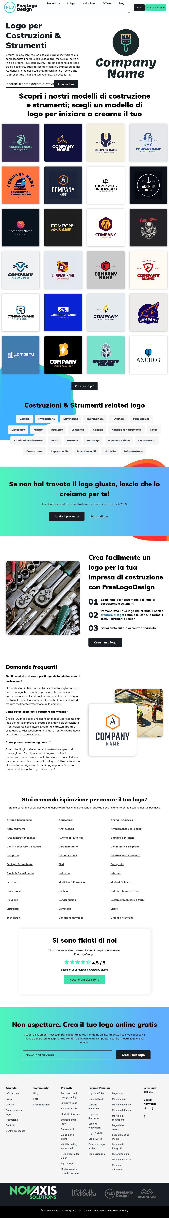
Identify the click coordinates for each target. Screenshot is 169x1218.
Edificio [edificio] (24, 418)
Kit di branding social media (69, 1146)
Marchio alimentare (118, 1167)
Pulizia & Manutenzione (125, 891)
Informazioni (12, 1093)
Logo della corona (118, 1127)
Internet (116, 873)
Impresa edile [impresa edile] (60, 451)
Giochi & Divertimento (20, 873)
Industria (64, 873)
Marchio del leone (122, 1110)
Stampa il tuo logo (68, 1121)
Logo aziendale (96, 1154)
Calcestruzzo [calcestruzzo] (146, 440)
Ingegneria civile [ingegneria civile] (119, 440)
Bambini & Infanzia (123, 837)
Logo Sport (118, 1093)
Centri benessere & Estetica (24, 846)
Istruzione (13, 882)
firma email (67, 1129)
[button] (20, 143)
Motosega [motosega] (93, 440)
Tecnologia (13, 917)
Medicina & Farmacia (72, 882)
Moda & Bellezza (121, 882)
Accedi (138, 7)
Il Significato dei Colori (70, 1156)
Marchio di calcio (121, 1104)
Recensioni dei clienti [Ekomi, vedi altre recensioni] (84, 979)
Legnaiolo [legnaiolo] (77, 429)
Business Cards (69, 1108)
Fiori (61, 864)
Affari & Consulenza (19, 819)
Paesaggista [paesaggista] (141, 418)
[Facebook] (147, 1109)
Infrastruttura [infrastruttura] (133, 451)
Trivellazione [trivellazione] (46, 418)
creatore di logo (112, 615)
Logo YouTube (96, 1093)
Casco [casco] (154, 429)
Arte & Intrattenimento (21, 837)
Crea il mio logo (154, 7)
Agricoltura (66, 819)
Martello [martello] (110, 451)
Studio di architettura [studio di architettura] (28, 440)
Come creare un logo (14, 1112)
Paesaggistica (15, 891)
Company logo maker (96, 1146)
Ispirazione (12, 1119)
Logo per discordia (93, 1116)
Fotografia (117, 864)
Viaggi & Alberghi (122, 917)
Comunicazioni (68, 855)
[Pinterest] (147, 1117)
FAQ (35, 1099)
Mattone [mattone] (72, 440)
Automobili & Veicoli (71, 837)
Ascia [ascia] (54, 440)
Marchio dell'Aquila (94, 1106)
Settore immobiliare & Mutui (128, 899)
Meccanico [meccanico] (18, 429)
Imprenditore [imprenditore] (95, 418)
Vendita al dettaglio (71, 917)
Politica (63, 891)
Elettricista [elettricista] (70, 418)
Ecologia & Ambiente (20, 864)
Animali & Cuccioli (122, 819)
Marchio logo (119, 1099)
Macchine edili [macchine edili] (86, 451)
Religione (12, 899)
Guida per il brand (67, 1136)
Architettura (66, 828)
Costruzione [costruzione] (34, 451)
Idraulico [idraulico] (57, 429)
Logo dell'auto (96, 1099)
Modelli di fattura (70, 1114)
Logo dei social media (120, 1136)
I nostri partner (41, 1104)
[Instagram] (154, 1109)
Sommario (65, 908)
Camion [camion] (98, 429)
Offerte (10, 1104)
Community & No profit (125, 846)
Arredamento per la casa (126, 828)
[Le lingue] (151, 1092)
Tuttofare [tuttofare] (118, 418)
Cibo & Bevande (69, 846)
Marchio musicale (121, 1159)
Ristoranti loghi (120, 1154)
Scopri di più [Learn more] (99, 516)
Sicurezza (13, 908)
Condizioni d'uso (102, 1210)
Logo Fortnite (95, 1133)
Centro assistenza (15, 1130)
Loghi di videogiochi (94, 1125)
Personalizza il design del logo (69, 1095)
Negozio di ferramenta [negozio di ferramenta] (126, 429)
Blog (35, 1093)
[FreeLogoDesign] (20, 7)
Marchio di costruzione (118, 1117)
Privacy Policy (120, 1210)
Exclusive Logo (69, 1103)
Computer (13, 855)
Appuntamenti (16, 828)
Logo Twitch (95, 1138)
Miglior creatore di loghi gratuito (70, 1171)
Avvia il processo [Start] (67, 516)
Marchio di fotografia (118, 1146)
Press (9, 1099)
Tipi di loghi (67, 1163)
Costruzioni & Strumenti (125, 855)
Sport (114, 908)
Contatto (10, 1125)
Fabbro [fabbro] (38, 429)
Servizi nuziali (67, 899)
